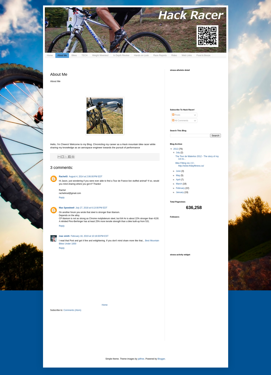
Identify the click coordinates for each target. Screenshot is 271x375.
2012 (176, 149)
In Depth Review (121, 55)
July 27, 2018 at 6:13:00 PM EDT (91, 207)
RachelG (63, 176)
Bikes (74, 55)
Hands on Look (141, 55)
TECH (84, 55)
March (179, 184)
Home (50, 55)
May (178, 175)
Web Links (187, 55)
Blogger (161, 359)
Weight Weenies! (100, 55)
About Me (62, 55)
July (178, 152)
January (180, 192)
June (178, 171)
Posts (176, 115)
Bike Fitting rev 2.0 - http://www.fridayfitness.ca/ (189, 164)
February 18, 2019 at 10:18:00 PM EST (90, 236)
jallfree (141, 359)
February (180, 188)
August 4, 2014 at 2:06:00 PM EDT (85, 176)
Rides (174, 55)
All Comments (180, 120)
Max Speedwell (66, 207)
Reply (62, 197)
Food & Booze (203, 55)
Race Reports (160, 55)
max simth (64, 236)
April (178, 179)
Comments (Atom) (72, 310)
